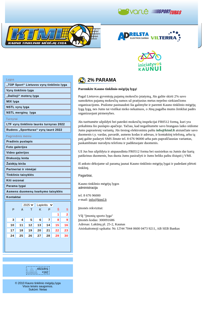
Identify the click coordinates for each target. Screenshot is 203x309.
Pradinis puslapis (19, 141)
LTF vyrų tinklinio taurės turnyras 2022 (36, 124)
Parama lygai (16, 185)
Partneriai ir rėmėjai (21, 169)
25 (21, 235)
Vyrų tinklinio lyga (20, 90)
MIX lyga (12, 101)
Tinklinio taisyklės (20, 174)
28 (48, 235)
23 (66, 230)
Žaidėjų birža (16, 163)
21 (48, 230)
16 (66, 225)
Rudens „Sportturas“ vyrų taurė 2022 (34, 129)
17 (12, 230)
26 (30, 235)
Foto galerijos (16, 147)
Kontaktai (13, 197)
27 (39, 235)
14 (48, 225)
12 (30, 225)
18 (21, 230)
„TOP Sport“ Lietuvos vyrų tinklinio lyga (36, 84)
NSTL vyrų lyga (17, 107)
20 (39, 230)
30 (66, 235)
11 (21, 225)
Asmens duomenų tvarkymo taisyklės (34, 191)
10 (12, 225)
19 (30, 230)
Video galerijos (17, 152)
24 (12, 235)
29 (57, 235)
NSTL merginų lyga (21, 112)
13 (39, 225)
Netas (43, 289)
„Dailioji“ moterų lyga (22, 95)
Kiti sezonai (15, 180)
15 (57, 225)
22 (57, 230)
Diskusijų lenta (17, 158)
